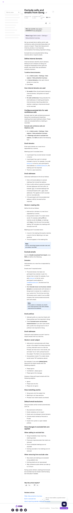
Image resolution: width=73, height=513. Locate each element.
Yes (28, 485)
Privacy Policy (54, 508)
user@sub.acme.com (41, 165)
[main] (37, 256)
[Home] (3, 2)
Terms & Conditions (45, 508)
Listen (48, 17)
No (36, 485)
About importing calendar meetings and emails (37, 501)
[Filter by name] (13, 12)
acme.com (29, 163)
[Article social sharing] (46, 23)
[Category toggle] (22, 14)
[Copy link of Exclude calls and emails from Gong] (46, 12)
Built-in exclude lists (30, 498)
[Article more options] (49, 23)
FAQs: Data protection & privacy (33, 496)
